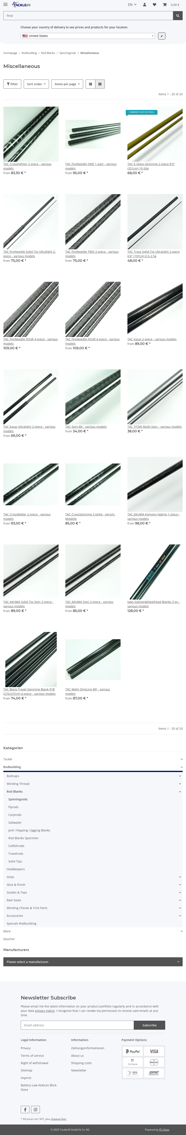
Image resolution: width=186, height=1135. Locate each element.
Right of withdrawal (34, 1063)
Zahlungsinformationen (87, 1048)
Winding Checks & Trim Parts (27, 908)
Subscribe (150, 1025)
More (7, 931)
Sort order (34, 84)
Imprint (26, 1078)
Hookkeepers (16, 869)
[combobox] (88, 36)
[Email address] (77, 1025)
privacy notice (45, 1011)
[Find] (88, 15)
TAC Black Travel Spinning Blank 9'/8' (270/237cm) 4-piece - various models (29, 691)
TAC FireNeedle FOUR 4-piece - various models (30, 341)
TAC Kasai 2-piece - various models (152, 339)
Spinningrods (18, 799)
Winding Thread (18, 784)
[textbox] (88, 36)
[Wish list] (154, 4)
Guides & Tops (17, 892)
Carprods (14, 815)
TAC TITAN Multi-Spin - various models (154, 427)
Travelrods (15, 854)
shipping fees (58, 1119)
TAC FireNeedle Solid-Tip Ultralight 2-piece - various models (29, 254)
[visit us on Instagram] (35, 1109)
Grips (10, 877)
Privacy (26, 1048)
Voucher (9, 939)
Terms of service (32, 1056)
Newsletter (78, 1070)
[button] (144, 4)
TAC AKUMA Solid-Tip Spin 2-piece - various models (28, 604)
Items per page (65, 84)
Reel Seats (14, 900)
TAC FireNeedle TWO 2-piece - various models (92, 254)
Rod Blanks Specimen (23, 838)
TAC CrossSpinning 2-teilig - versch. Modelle (90, 516)
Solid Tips (15, 861)
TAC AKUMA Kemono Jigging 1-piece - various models (153, 516)
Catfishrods (16, 846)
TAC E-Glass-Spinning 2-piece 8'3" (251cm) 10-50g (151, 166)
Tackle (7, 759)
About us (77, 1056)
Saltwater (15, 823)
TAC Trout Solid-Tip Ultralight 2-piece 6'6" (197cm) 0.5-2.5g (153, 254)
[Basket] (171, 4)
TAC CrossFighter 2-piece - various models (27, 166)
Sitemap (26, 1070)
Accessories (15, 916)
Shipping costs (81, 1063)
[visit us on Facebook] (25, 1109)
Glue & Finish (16, 885)
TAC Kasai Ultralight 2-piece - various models (29, 429)
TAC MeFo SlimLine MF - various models (87, 691)
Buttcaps (13, 776)
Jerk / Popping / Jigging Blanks (29, 830)
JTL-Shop (164, 1129)
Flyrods (13, 807)
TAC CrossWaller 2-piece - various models (27, 516)
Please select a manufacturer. (28, 962)
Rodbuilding (12, 767)
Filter (12, 84)
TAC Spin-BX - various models (86, 427)
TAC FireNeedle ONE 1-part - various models (91, 166)
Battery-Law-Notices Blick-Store (39, 1087)
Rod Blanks (15, 791)
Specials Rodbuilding (21, 923)
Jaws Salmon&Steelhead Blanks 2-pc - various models (153, 604)
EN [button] (130, 4)
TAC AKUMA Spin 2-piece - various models (89, 604)
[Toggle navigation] (5, 2)
